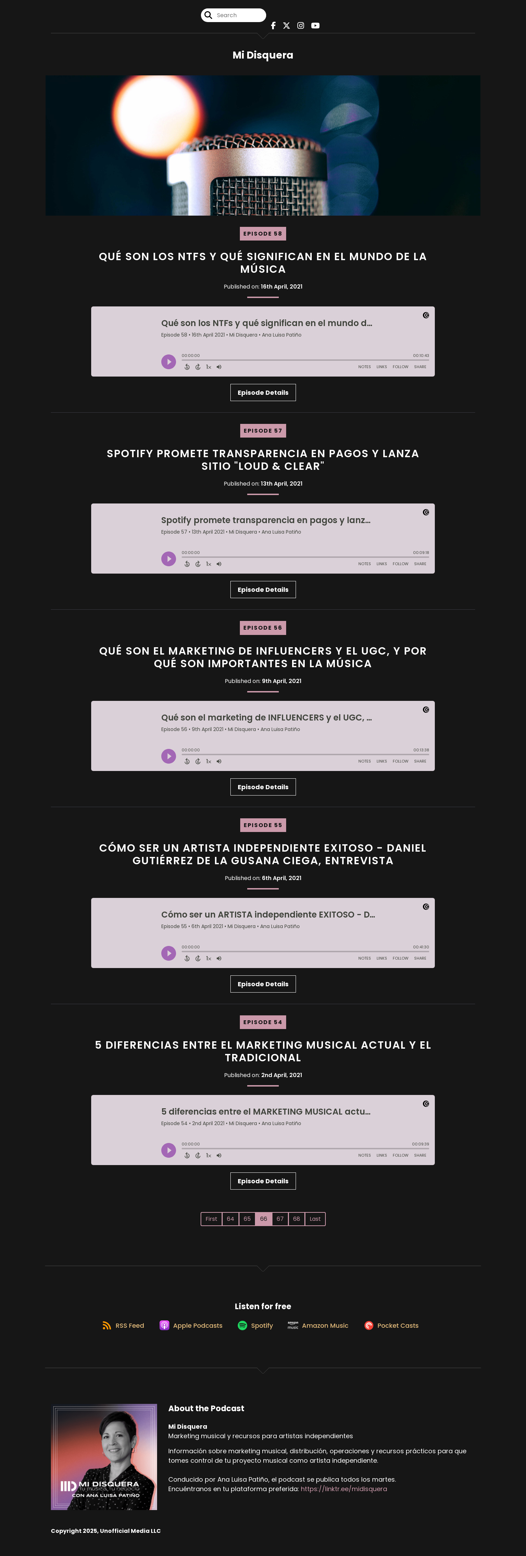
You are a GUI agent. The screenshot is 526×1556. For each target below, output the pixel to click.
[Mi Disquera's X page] (286, 27)
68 (296, 1223)
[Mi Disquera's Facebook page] (275, 27)
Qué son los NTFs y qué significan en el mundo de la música (263, 267)
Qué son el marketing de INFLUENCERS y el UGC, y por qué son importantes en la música (263, 661)
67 (280, 1223)
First (211, 1223)
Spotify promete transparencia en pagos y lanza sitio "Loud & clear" (263, 464)
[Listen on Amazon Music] (321, 1334)
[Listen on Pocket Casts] (398, 1334)
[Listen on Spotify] (254, 1334)
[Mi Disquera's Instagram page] (299, 27)
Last (315, 1223)
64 (230, 1223)
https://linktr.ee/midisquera (344, 1498)
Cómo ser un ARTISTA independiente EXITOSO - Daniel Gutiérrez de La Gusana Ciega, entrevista (263, 858)
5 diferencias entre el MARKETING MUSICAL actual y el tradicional (263, 1055)
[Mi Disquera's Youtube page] (311, 27)
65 (247, 1223)
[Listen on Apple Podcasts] (186, 1334)
